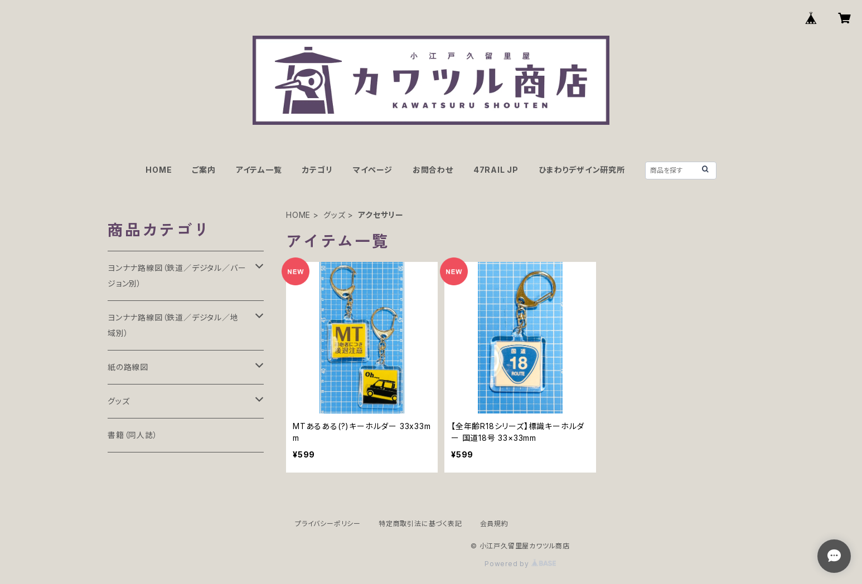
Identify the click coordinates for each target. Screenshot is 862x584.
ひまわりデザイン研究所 (582, 169)
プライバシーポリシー (328, 523)
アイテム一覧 (259, 169)
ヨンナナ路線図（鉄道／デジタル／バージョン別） (177, 275)
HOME (159, 169)
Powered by (520, 563)
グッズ (334, 215)
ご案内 (203, 169)
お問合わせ (433, 169)
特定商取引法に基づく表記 (420, 523)
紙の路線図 (128, 367)
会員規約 (494, 523)
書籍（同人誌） (133, 435)
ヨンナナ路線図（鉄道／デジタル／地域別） (173, 325)
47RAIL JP (496, 169)
